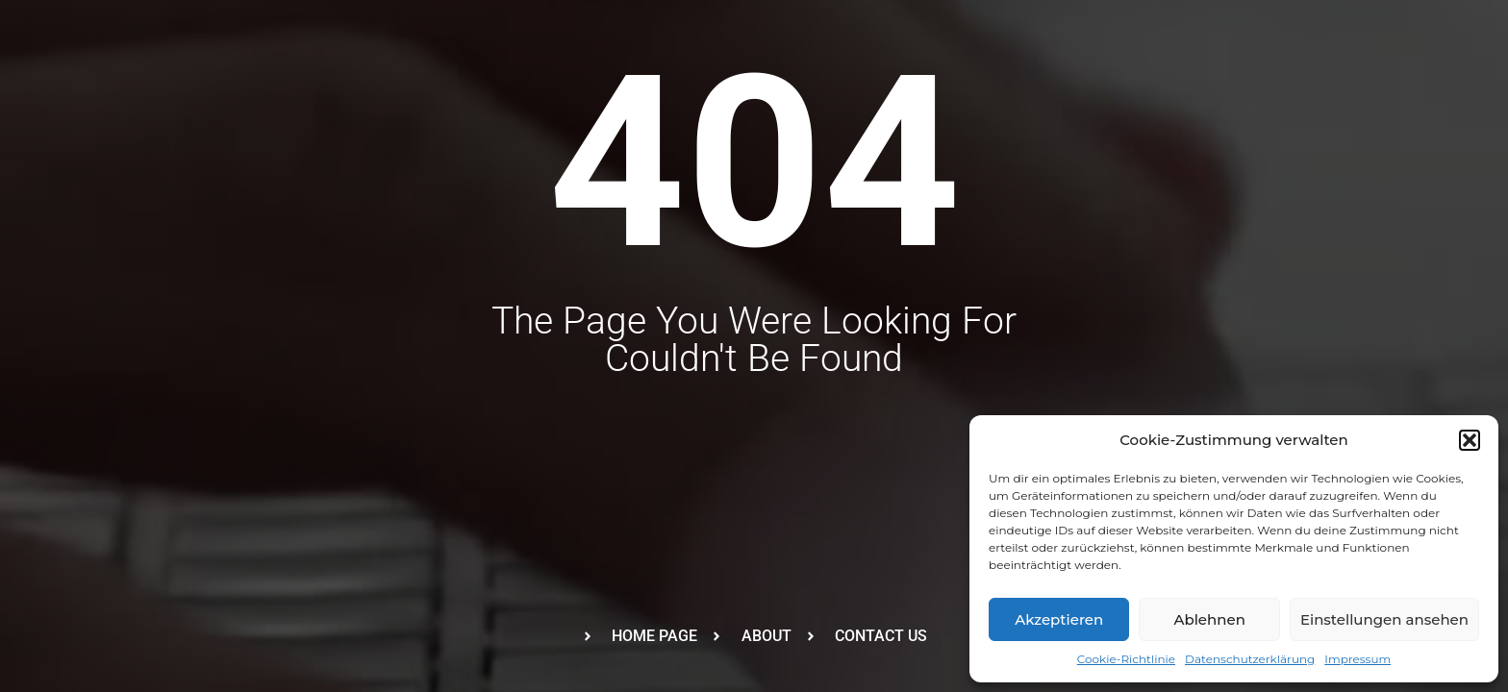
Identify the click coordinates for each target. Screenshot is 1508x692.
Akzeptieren (1059, 619)
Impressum (1357, 659)
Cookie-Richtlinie (1126, 659)
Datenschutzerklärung (1250, 659)
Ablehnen (1208, 619)
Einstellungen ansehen (1384, 619)
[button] (1469, 440)
